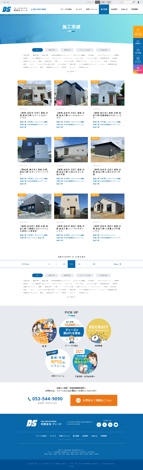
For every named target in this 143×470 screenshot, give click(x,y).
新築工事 (52, 50)
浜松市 (25, 58)
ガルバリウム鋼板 (79, 55)
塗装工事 (48, 61)
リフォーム (68, 58)
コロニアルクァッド (104, 55)
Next (116, 264)
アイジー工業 (68, 61)
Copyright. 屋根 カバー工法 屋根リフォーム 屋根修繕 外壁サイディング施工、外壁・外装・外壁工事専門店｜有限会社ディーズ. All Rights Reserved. (71, 463)
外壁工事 (26, 55)
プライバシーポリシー (65, 439)
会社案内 (114, 9)
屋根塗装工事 (112, 64)
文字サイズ (90, 2)
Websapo (71, 466)
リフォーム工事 (85, 50)
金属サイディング (29, 61)
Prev (27, 264)
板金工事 (45, 55)
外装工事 (73, 64)
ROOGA (113, 61)
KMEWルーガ (83, 67)
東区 (41, 67)
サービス (79, 9)
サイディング (57, 58)
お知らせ (124, 9)
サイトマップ (80, 439)
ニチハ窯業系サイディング (40, 58)
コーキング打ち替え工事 (46, 64)
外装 (105, 61)
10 (64, 264)
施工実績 (104, 9)
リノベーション (95, 61)
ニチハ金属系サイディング (88, 64)
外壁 (24, 64)
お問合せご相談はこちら (94, 400)
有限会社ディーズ (52, 67)
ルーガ (102, 64)
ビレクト (73, 67)
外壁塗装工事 (104, 58)
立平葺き (91, 55)
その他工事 (103, 50)
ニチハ (32, 64)
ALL (37, 50)
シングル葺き (61, 64)
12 (79, 264)
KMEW (115, 58)
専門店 (64, 67)
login (138, 2)
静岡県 (117, 55)
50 (94, 264)
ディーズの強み (66, 9)
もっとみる (71, 71)
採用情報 (134, 9)
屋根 (40, 61)
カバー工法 (79, 58)
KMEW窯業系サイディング (61, 55)
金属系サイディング (30, 67)
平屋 (55, 61)
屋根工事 (67, 50)
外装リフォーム (91, 9)
